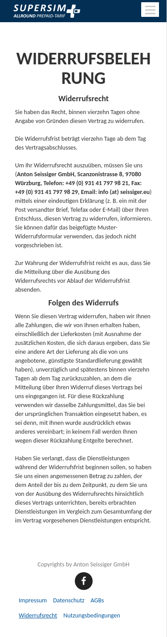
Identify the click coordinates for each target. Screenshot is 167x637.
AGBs (97, 600)
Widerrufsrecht (38, 615)
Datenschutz (68, 600)
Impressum (33, 600)
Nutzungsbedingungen (91, 615)
